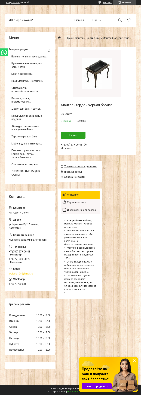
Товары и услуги (18, 49)
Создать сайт (13, 2)
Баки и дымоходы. (22, 73)
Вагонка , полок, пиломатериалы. (21, 100)
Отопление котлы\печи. (25, 164)
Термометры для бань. (24, 136)
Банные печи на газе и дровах (29, 56)
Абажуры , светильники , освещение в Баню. (25, 128)
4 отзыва (107, 2)
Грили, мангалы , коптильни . (83, 38)
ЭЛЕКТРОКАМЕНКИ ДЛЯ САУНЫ (25, 173)
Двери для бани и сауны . (26, 108)
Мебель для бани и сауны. (26, 143)
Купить (73, 135)
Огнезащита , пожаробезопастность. (24, 90)
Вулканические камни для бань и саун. (26, 65)
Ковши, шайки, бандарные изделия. (26, 117)
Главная (79, 20)
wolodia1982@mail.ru (21, 273)
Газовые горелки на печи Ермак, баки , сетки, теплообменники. (26, 154)
